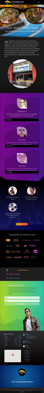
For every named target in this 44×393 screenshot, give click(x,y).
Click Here (28, 347)
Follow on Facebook (14, 280)
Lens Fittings (27, 356)
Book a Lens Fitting (14, 276)
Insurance (27, 358)
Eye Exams (27, 355)
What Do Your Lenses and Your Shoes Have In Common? (12, 215)
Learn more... (10, 146)
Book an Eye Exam (23, 271)
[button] (13, 354)
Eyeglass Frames (28, 350)
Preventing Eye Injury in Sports (13, 198)
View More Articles (22, 224)
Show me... (9, 120)
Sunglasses (27, 352)
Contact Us (27, 361)
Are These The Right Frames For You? (31, 198)
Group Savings (27, 359)
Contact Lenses (28, 353)
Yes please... (9, 172)
